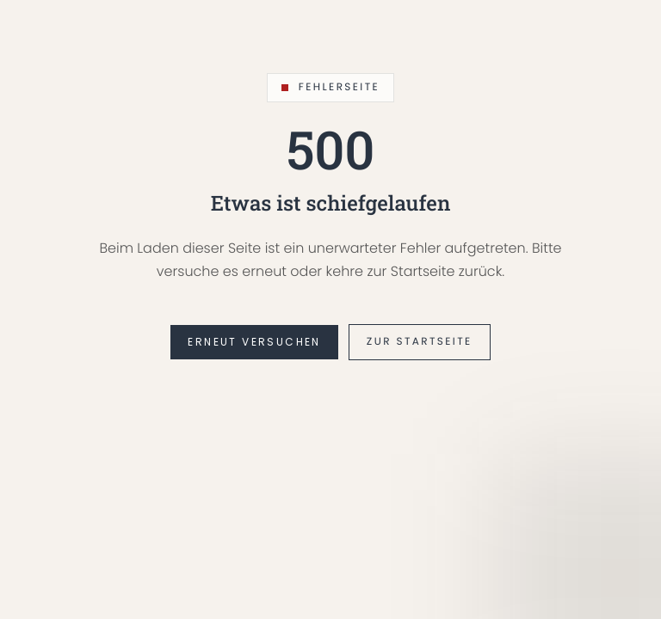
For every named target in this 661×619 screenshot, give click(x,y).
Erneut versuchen (254, 341)
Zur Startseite (420, 341)
